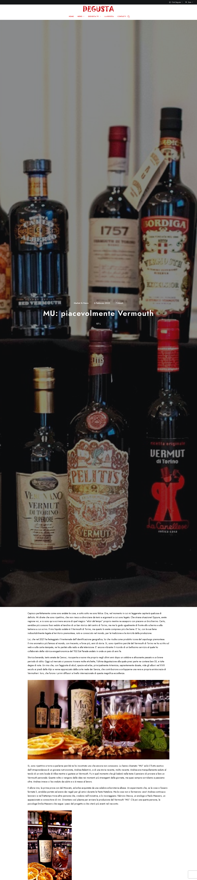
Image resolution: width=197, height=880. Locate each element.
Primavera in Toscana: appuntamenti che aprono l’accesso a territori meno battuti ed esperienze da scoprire (158, 646)
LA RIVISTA (109, 16)
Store (190, 2)
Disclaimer (109, 873)
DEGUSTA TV (94, 16)
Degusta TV (76, 838)
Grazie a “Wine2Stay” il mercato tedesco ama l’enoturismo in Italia (109, 643)
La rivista (75, 842)
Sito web (128, 733)
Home (74, 830)
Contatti (110, 834)
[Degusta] (98, 9)
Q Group (96, 873)
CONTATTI (121, 16)
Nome (32, 733)
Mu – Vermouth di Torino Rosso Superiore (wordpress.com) (62, 556)
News (74, 834)
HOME (71, 16)
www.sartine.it (35, 491)
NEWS (81, 16)
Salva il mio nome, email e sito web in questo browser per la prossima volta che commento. (64, 748)
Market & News (81, 34)
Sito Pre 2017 (113, 830)
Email (80, 733)
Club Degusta (177, 2)
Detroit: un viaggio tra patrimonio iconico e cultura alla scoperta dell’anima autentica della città (60, 646)
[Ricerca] (129, 16)
